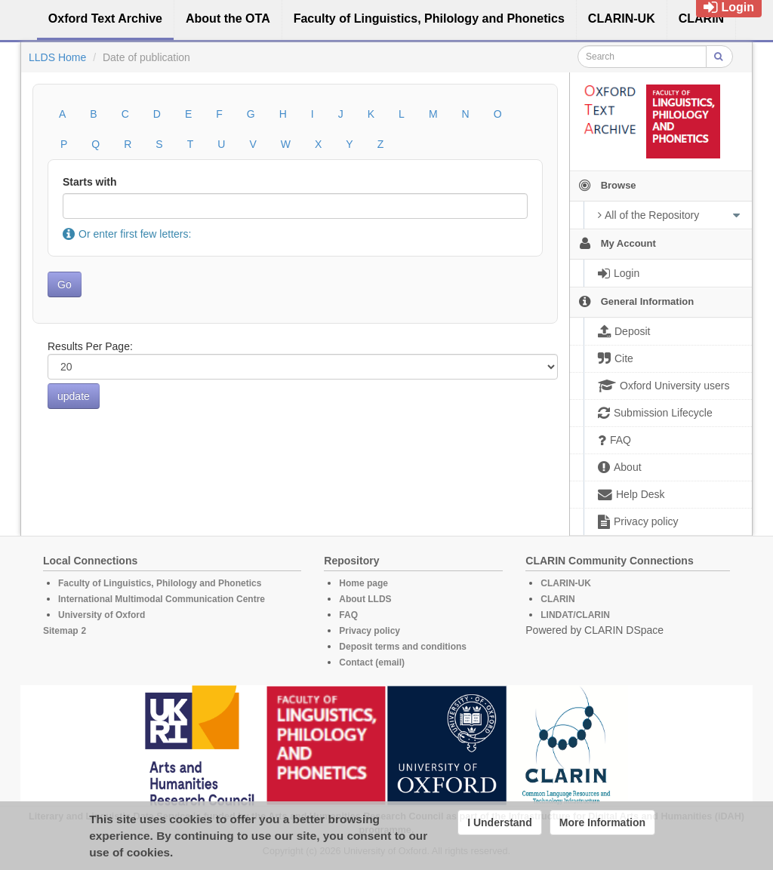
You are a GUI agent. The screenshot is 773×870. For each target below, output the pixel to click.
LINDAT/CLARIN (575, 615)
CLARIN (557, 599)
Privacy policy (369, 631)
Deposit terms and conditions (403, 646)
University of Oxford (101, 615)
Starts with (90, 182)
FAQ (348, 615)
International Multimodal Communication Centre (161, 599)
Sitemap (61, 631)
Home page (363, 583)
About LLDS (365, 599)
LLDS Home (57, 57)
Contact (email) (372, 662)
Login (729, 7)
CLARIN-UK (565, 583)
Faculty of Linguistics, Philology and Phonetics (159, 583)
